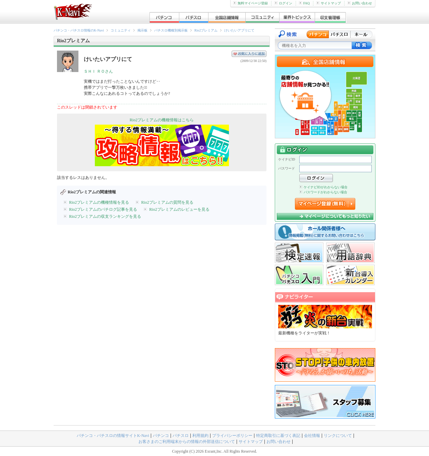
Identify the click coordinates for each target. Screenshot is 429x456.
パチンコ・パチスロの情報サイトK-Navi (113, 435)
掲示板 (142, 30)
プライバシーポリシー (232, 435)
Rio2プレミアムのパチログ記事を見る (103, 209)
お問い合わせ (360, 3)
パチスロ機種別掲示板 (171, 30)
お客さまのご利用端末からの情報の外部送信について (186, 441)
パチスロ (181, 435)
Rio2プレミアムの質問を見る (167, 202)
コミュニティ (121, 30)
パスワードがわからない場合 (323, 192)
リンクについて (338, 435)
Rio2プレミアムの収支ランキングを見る (105, 216)
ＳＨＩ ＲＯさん (98, 71)
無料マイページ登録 (250, 3)
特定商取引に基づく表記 (278, 435)
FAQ (304, 3)
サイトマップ (328, 3)
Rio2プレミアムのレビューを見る (179, 209)
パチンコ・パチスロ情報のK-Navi (79, 30)
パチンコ (161, 435)
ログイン (283, 3)
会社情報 (312, 435)
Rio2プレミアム (206, 30)
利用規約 (200, 435)
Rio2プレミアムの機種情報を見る (99, 202)
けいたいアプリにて (239, 30)
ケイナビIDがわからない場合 (323, 187)
